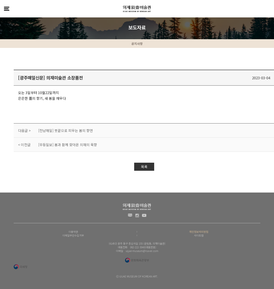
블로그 (130, 215)
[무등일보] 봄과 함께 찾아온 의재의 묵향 (67, 144)
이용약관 (73, 231)
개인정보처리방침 (198, 231)
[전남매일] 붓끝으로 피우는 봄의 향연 (65, 130)
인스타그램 (137, 215)
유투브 (144, 215)
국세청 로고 (20, 267)
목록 (144, 166)
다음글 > (24, 130)
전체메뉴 (6, 8)
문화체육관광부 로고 (137, 260)
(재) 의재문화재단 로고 (137, 8)
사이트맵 (199, 235)
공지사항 (137, 43)
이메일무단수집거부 (73, 235)
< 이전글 (24, 144)
